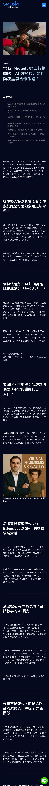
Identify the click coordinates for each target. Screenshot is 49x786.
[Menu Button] (44, 5)
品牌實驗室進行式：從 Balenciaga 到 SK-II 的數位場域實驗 (25, 125)
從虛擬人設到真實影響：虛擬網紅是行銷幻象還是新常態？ (26, 105)
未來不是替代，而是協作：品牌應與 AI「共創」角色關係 (26, 135)
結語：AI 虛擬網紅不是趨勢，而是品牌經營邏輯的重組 (26, 142)
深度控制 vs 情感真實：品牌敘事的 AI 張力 (24, 130)
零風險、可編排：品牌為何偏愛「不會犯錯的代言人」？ (26, 118)
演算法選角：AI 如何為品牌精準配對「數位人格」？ (25, 112)
